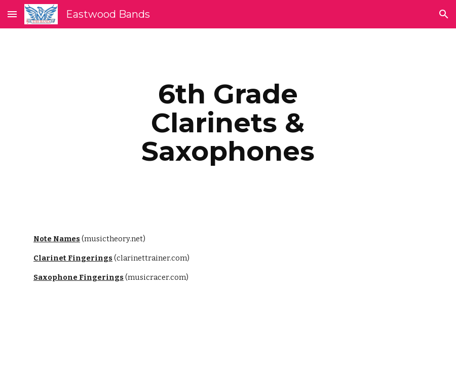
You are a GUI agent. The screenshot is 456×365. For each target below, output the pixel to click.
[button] (12, 14)
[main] (228, 122)
